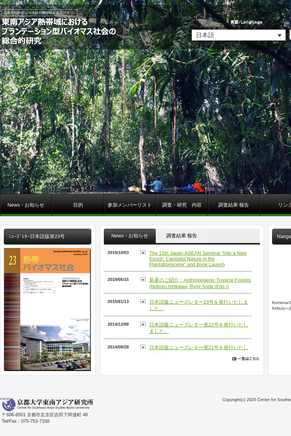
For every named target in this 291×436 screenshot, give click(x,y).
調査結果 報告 (233, 205)
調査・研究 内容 (182, 205)
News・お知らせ (26, 205)
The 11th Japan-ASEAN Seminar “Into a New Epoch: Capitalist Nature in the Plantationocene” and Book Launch (198, 258)
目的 (78, 205)
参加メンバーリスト (130, 205)
